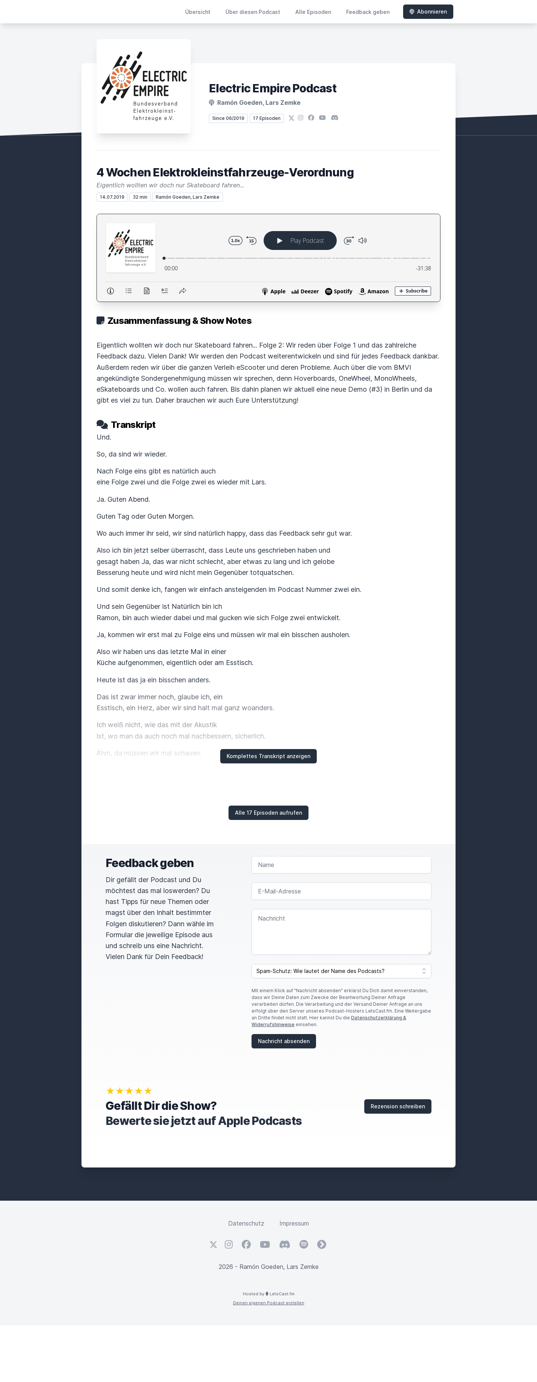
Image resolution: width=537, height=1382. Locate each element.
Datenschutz (246, 1223)
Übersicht (197, 12)
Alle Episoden (313, 12)
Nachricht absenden (284, 1041)
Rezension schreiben (398, 1106)
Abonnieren (428, 11)
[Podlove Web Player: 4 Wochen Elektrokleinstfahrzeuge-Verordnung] (268, 258)
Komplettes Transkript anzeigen (268, 756)
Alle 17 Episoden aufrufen (268, 812)
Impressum (294, 1223)
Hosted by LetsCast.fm (269, 1293)
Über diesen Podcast (253, 12)
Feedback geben (368, 12)
